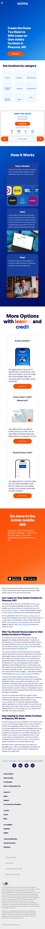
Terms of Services (11, 857)
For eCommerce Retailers (12, 804)
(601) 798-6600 (22, 119)
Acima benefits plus (10, 839)
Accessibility (8, 825)
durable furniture (24, 646)
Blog (5, 819)
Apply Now (22, 124)
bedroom (26, 616)
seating (24, 683)
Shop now (15, 54)
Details (19, 132)
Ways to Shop (8, 778)
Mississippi (13, 761)
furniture (10, 612)
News (5, 796)
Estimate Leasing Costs (22, 127)
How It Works (8, 774)
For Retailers (8, 782)
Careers (6, 810)
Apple (15, 579)
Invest (6, 815)
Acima (32, 606)
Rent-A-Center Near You (12, 786)
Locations (5, 761)
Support (6, 800)
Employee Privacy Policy (13, 874)
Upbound (7, 847)
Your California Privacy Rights (14, 869)
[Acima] (22, 4)
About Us (7, 792)
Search (32, 132)
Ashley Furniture (12, 610)
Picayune (20, 761)
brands (21, 608)
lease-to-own (25, 658)
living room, (34, 616)
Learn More (22, 386)
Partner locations (9, 843)
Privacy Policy (9, 863)
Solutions (7, 829)
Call (26, 132)
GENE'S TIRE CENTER (22, 113)
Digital (6, 833)
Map (12, 132)
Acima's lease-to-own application (18, 622)
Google (31, 579)
